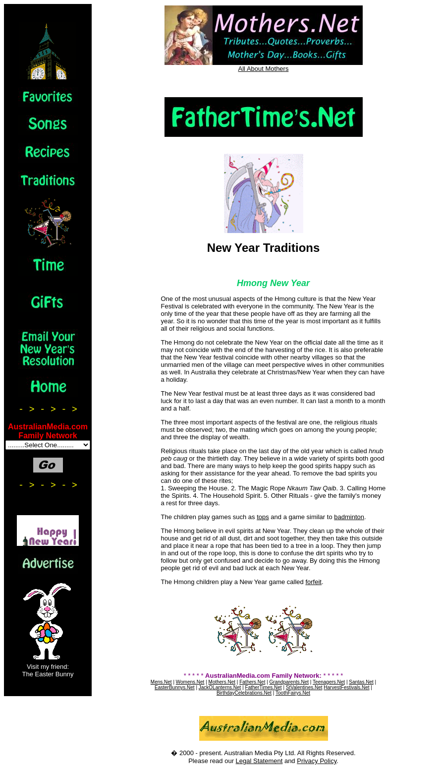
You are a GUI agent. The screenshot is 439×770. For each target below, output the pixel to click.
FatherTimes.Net (263, 687)
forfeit (313, 582)
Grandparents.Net (289, 682)
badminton (349, 517)
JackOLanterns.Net (220, 687)
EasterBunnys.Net (175, 687)
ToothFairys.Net (292, 693)
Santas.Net (361, 682)
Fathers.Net (252, 682)
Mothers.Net (222, 682)
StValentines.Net (304, 687)
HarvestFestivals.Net (346, 687)
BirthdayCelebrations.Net (244, 693)
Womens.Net (190, 682)
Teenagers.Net (329, 682)
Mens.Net (161, 682)
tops (263, 517)
